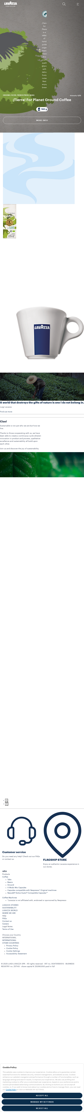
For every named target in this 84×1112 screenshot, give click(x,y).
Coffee (5, 889)
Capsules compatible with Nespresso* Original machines (31, 902)
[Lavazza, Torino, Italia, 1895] (10, 4)
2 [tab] (6, 815)
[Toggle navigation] (77, 4)
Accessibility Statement (16, 965)
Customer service (14, 864)
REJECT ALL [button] (42, 1108)
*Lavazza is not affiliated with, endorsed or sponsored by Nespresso (36, 912)
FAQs (4, 930)
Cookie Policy (12, 960)
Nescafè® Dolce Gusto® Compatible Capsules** (27, 905)
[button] (64, 4)
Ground (10, 897)
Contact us (7, 933)
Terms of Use (7, 941)
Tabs (9, 891)
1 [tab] (6, 812)
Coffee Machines (9, 909)
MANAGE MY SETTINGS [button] (42, 1102)
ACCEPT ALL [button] (42, 1095)
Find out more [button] (6, 423)
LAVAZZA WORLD (10, 922)
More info (42, 113)
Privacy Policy (12, 957)
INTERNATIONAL (9, 952)
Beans (10, 894)
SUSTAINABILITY (9, 919)
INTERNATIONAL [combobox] (9, 949)
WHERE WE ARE (9, 925)
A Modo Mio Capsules (16, 899)
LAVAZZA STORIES (10, 917)
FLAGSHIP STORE (55, 871)
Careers (5, 936)
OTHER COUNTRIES (10, 955)
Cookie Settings (13, 963)
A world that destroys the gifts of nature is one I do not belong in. (42, 414)
